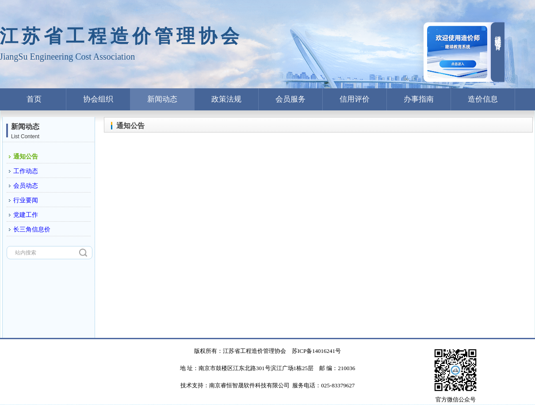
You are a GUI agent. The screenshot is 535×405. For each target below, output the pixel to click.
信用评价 (355, 99)
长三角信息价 (31, 229)
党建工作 (25, 215)
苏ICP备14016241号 (316, 351)
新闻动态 (162, 99)
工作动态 (25, 171)
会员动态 (25, 185)
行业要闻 (25, 200)
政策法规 (226, 99)
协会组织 (98, 99)
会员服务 (290, 99)
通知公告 (25, 156)
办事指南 (419, 99)
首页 (34, 99)
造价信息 (483, 99)
